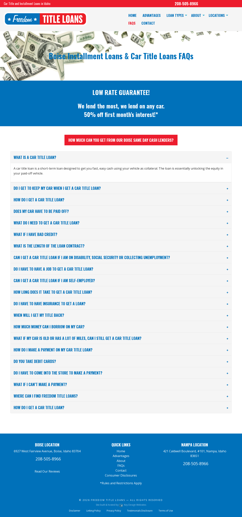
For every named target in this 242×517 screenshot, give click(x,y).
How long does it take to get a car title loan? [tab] (53, 292)
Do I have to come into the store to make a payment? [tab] (58, 373)
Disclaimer (74, 510)
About (121, 461)
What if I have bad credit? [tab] (35, 234)
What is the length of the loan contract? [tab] (49, 246)
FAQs (121, 465)
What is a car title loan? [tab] (35, 157)
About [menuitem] (196, 15)
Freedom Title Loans (108, 500)
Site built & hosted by (121, 504)
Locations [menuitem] (217, 15)
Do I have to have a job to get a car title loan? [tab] (53, 269)
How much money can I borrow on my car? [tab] (49, 326)
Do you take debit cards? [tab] (35, 361)
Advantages (121, 456)
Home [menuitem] (132, 15)
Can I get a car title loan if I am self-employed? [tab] (54, 280)
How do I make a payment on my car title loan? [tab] (53, 350)
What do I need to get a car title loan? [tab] (46, 223)
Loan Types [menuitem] (175, 15)
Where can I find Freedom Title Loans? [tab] (46, 396)
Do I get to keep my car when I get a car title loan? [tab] (57, 188)
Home (121, 451)
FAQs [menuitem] (131, 23)
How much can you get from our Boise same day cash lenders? (121, 140)
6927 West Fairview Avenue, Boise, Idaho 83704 (47, 451)
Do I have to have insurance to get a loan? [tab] (49, 303)
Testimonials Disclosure (140, 510)
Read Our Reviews (47, 471)
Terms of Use (166, 510)
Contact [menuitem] (148, 23)
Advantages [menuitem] (152, 15)
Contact (121, 470)
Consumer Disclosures (121, 475)
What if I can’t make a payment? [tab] (40, 384)
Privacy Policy (114, 510)
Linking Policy (93, 510)
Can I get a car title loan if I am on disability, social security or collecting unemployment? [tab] (92, 257)
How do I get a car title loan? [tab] (39, 199)
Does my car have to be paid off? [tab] (41, 211)
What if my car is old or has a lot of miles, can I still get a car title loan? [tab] (77, 338)
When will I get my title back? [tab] (39, 315)
